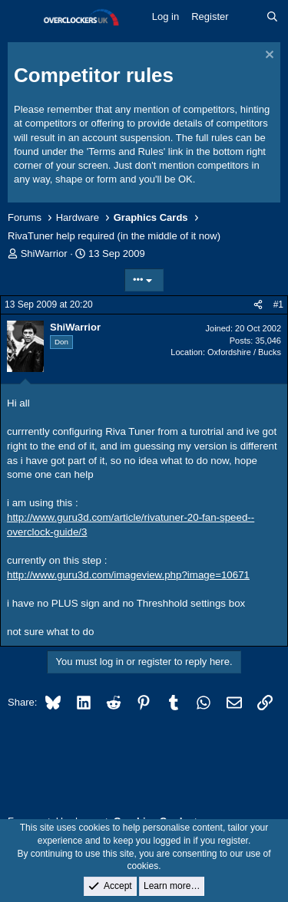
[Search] (272, 17)
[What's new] (247, 17)
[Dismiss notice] (267, 56)
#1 (278, 304)
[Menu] (21, 17)
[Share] (258, 305)
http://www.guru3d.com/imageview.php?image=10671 (128, 575)
